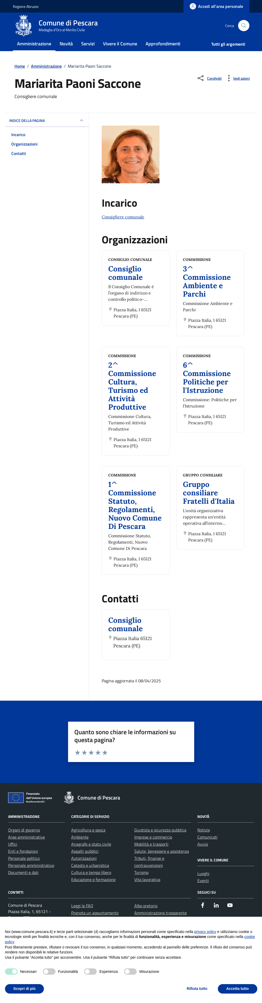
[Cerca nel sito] (243, 29)
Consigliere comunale (123, 227)
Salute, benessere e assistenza (161, 862)
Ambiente (80, 847)
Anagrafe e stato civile (91, 854)
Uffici (12, 854)
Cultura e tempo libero (91, 883)
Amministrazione (34, 50)
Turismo (141, 883)
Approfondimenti (163, 50)
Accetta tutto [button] (237, 988)
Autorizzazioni (84, 869)
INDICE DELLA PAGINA (47, 131)
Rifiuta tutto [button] (197, 988)
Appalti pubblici (85, 862)
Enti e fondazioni (23, 862)
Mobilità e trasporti (151, 854)
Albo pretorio (145, 916)
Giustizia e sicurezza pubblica (160, 840)
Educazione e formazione (93, 890)
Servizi (88, 50)
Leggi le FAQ (82, 916)
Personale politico (24, 869)
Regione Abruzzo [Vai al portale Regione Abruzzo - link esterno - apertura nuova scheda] (25, 6)
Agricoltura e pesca (88, 840)
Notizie (203, 840)
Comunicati (207, 847)
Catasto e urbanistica (90, 876)
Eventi (203, 891)
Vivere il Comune (120, 50)
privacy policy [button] (205, 932)
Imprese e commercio (153, 847)
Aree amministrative (26, 847)
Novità (66, 50)
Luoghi (203, 884)
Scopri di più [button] (24, 988)
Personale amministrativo (31, 876)
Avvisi (202, 854)
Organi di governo (24, 840)
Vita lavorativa (147, 890)
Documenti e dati (23, 883)
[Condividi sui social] (209, 88)
